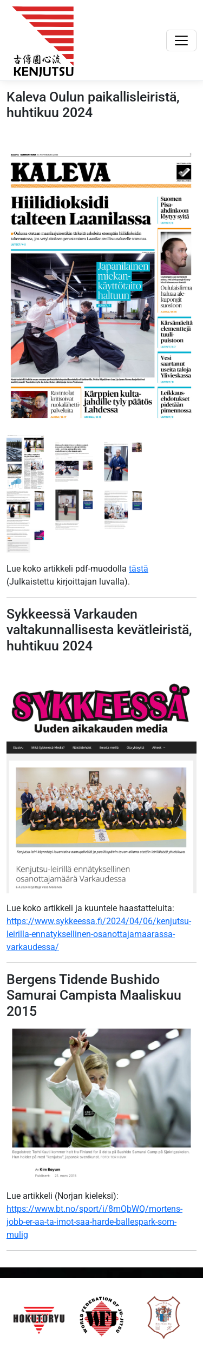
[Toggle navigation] (181, 40)
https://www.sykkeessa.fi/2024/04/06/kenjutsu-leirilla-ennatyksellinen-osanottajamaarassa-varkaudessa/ (98, 934)
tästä (138, 569)
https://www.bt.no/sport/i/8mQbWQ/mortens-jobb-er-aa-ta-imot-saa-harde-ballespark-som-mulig (94, 1222)
